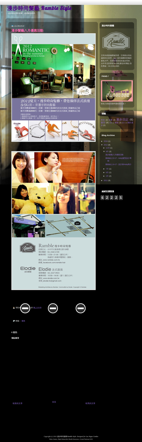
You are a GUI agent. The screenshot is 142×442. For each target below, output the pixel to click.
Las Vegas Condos (92, 436)
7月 (107, 169)
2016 (106, 141)
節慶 (111, 120)
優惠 (23, 321)
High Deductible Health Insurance (68, 439)
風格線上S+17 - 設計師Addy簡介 (118, 164)
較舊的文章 (90, 403)
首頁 (54, 402)
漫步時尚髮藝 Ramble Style (39, 8)
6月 (107, 172)
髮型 (103, 122)
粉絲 (103, 120)
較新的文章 (17, 403)
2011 (106, 180)
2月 (107, 176)
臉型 (123, 123)
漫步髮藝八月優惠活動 (27, 30)
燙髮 (110, 123)
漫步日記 (122, 119)
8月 (107, 151)
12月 (108, 148)
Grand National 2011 (86, 439)
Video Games (53, 439)
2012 (106, 145)
